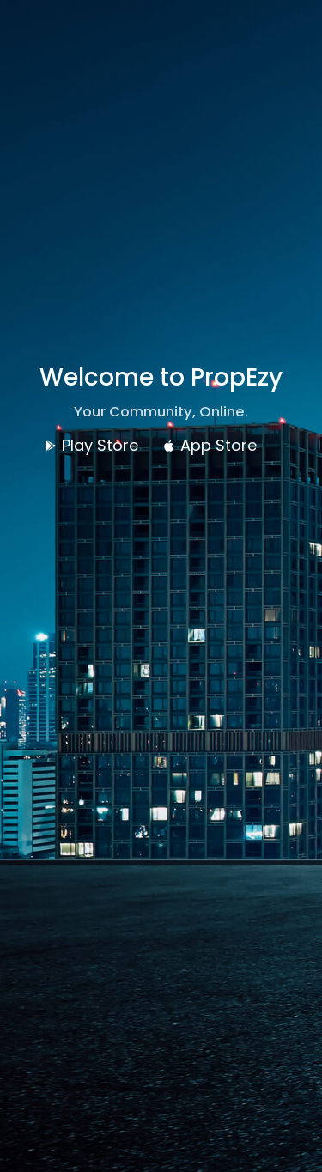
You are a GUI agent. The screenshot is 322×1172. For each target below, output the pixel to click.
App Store (209, 445)
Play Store (91, 445)
